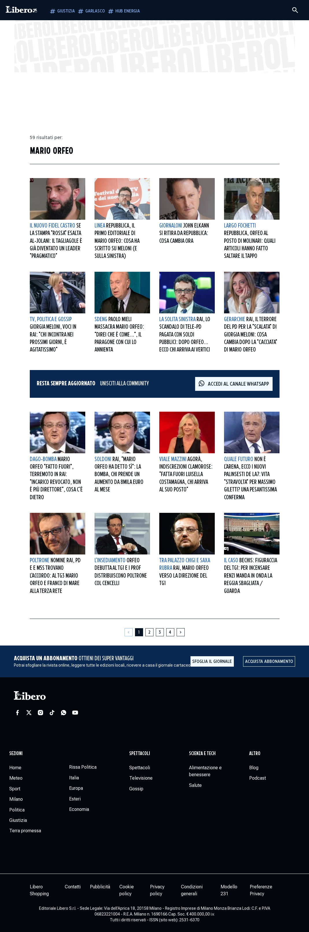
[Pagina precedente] (129, 632)
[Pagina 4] (170, 632)
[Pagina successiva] (181, 632)
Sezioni (16, 753)
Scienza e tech (202, 753)
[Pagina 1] (139, 632)
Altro (254, 753)
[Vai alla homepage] (22, 10)
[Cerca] (295, 10)
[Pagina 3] (160, 632)
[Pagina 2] (149, 632)
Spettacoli (139, 753)
